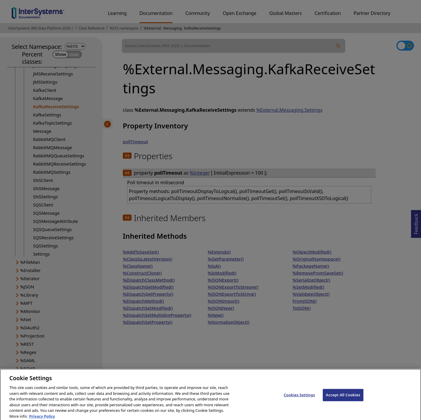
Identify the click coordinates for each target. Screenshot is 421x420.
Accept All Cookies (343, 399)
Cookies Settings (299, 399)
